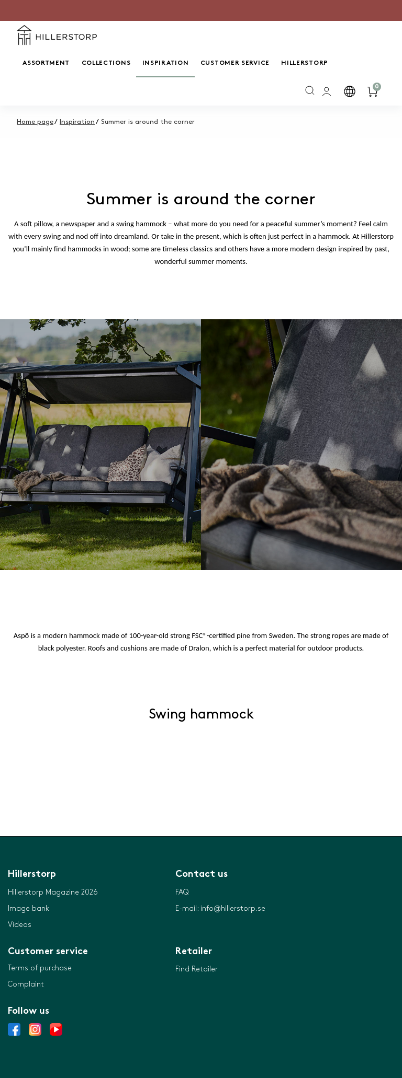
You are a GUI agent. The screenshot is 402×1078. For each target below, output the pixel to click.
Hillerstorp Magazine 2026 (53, 892)
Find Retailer (196, 969)
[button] (350, 91)
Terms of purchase (40, 968)
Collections (106, 63)
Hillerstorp (304, 63)
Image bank (28, 908)
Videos (19, 924)
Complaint (26, 984)
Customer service (235, 63)
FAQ (181, 892)
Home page (35, 122)
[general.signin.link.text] (327, 91)
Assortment (46, 63)
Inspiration (165, 63)
